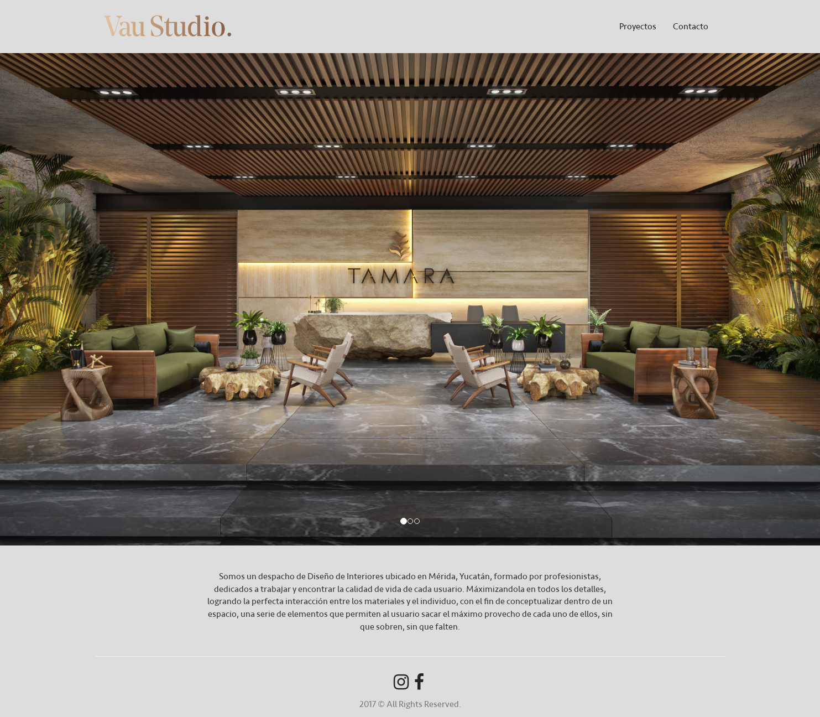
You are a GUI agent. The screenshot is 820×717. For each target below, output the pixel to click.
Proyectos (637, 26)
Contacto (690, 26)
